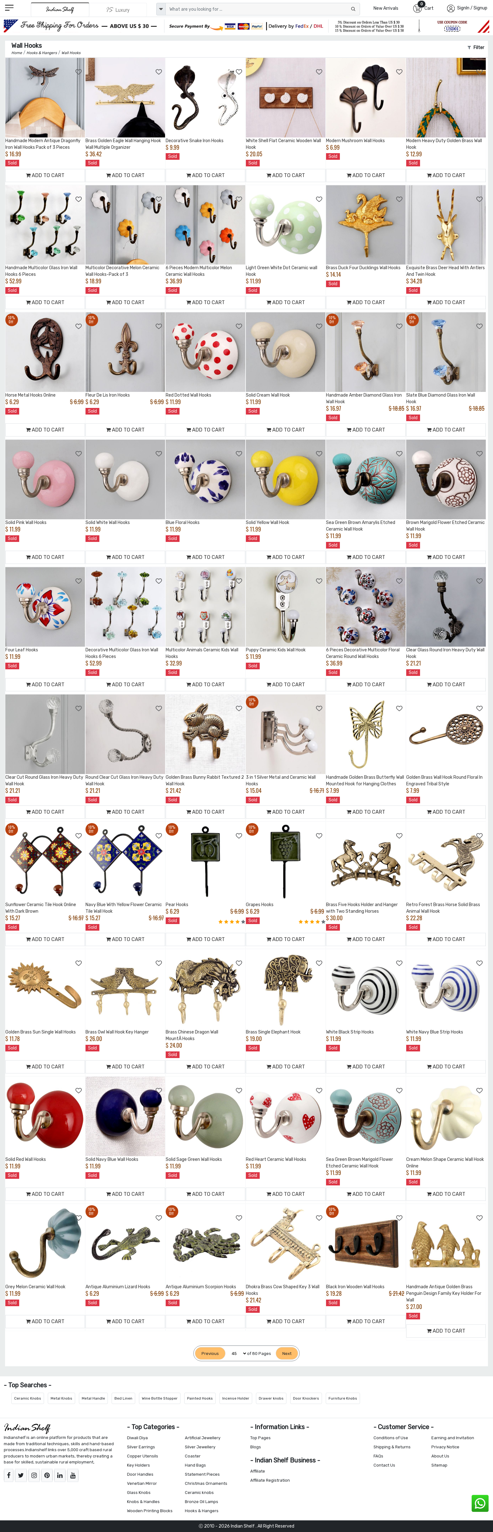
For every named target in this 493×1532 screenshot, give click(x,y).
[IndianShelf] (60, 10)
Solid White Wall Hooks (108, 522)
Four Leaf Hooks (21, 650)
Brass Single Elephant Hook (273, 1032)
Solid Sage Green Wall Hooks (194, 1159)
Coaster (193, 1456)
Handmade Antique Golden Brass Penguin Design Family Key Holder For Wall (443, 1293)
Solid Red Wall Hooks (25, 1159)
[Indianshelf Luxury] (118, 10)
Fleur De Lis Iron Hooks (108, 395)
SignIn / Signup (472, 8)
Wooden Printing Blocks (150, 1510)
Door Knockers (306, 1398)
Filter (476, 47)
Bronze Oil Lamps (201, 1501)
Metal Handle (93, 1398)
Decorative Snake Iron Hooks (195, 140)
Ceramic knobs (199, 1492)
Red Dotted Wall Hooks (188, 395)
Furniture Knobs (343, 1398)
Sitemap (439, 1465)
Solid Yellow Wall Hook (267, 522)
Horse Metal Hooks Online (30, 395)
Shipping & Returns (392, 1447)
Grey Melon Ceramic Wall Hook (35, 1287)
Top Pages (260, 1437)
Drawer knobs (271, 1398)
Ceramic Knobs (27, 1398)
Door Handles (140, 1474)
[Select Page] (236, 1353)
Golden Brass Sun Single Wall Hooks (40, 1032)
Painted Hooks (200, 1398)
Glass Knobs (139, 1492)
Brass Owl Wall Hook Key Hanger (117, 1032)
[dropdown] (161, 9)
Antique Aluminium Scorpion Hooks (201, 1287)
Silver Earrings (141, 1447)
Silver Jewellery (200, 1447)
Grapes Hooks (260, 904)
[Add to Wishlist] (78, 72)
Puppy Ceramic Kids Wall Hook (276, 650)
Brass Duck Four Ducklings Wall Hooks (363, 267)
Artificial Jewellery (202, 1437)
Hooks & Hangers (202, 1510)
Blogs (255, 1447)
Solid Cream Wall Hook (268, 395)
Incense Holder (235, 1398)
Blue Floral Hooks (183, 522)
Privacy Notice (445, 1447)
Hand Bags (195, 1465)
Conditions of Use (391, 1437)
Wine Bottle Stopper (160, 1398)
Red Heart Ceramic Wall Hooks (276, 1159)
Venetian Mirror (142, 1483)
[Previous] (210, 1353)
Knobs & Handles (143, 1501)
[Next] (287, 1353)
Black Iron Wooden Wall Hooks (355, 1287)
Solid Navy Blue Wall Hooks (112, 1159)
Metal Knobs (61, 1398)
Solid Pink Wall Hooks (26, 522)
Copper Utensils (142, 1456)
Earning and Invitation (452, 1437)
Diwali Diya (137, 1437)
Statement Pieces (202, 1474)
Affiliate (257, 1471)
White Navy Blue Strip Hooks (434, 1032)
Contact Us (384, 1465)
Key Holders (138, 1465)
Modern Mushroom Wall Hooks (355, 140)
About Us (440, 1456)
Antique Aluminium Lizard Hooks (118, 1287)
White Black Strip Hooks (350, 1032)
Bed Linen (123, 1398)
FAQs (378, 1456)
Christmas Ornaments (206, 1483)
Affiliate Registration (270, 1480)
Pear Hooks (177, 904)
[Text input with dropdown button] (262, 9)
